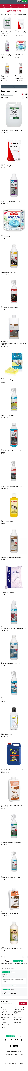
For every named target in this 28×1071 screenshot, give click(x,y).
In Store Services (18, 1013)
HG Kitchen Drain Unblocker (6, 77)
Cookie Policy (17, 1022)
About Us (3, 1009)
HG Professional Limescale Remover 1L (12, 663)
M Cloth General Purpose (8, 380)
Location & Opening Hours (7, 1014)
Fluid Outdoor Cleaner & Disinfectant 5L (12, 770)
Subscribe (23, 1003)
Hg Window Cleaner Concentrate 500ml (12, 451)
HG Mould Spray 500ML (7, 415)
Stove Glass (4, 1021)
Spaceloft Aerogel (5, 1024)
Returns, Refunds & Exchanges (18, 1012)
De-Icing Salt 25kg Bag (7, 592)
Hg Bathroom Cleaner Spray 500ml (10, 877)
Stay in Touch (4, 1001)
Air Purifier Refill (19, 54)
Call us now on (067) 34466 (14, 1051)
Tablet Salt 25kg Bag (20, 32)
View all (6, 97)
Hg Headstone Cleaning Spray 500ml (11, 842)
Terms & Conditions (19, 1019)
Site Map (3, 1027)
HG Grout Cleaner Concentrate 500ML (11, 557)
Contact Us (4, 1011)
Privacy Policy (17, 1021)
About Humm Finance (6, 1025)
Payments (3, 1022)
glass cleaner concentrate (8, 734)
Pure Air (3, 1019)
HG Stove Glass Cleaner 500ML (18, 77)
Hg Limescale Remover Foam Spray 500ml (12, 699)
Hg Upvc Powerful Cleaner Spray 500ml (12, 486)
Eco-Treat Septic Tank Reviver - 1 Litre (11, 948)
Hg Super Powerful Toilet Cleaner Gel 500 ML (13, 628)
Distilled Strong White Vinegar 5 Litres (7, 32)
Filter (14, 87)
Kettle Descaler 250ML (7, 522)
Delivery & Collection (19, 1009)
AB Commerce (20, 1063)
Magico (9, 1063)
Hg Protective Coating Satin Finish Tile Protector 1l (11, 806)
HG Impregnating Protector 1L (9, 913)
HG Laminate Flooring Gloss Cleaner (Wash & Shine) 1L (13, 343)
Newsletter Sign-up (5, 1012)
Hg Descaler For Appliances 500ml (6, 55)
